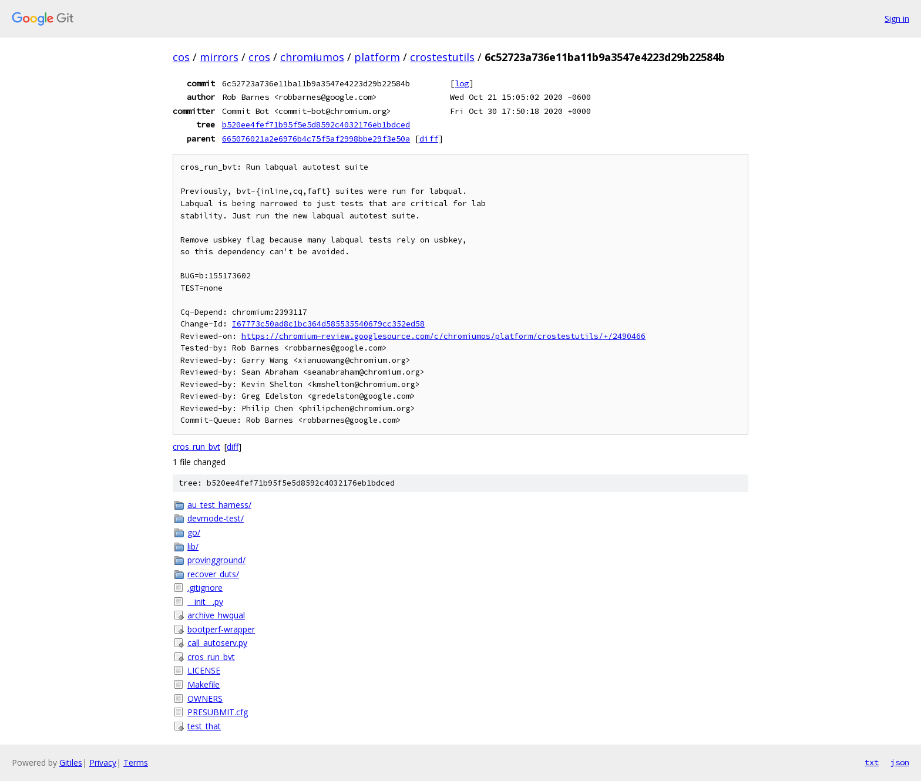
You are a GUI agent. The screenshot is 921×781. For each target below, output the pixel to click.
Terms (135, 762)
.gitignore (205, 587)
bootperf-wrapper (221, 629)
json (899, 762)
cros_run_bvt (196, 446)
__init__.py (205, 601)
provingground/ (216, 559)
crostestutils (442, 57)
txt (872, 762)
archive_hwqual (216, 615)
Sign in (897, 18)
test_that (204, 726)
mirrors (219, 57)
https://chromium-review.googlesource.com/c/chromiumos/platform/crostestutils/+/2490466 (443, 336)
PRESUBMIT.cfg (217, 712)
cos (181, 57)
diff (428, 138)
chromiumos (312, 57)
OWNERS (205, 698)
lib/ (193, 546)
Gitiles (70, 762)
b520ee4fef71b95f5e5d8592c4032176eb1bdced (316, 124)
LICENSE (203, 670)
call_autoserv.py (217, 642)
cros (259, 57)
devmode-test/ (215, 518)
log (462, 83)
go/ (193, 532)
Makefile (203, 684)
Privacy (102, 762)
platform (377, 57)
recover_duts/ (213, 574)
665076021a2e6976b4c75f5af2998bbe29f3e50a (316, 138)
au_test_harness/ (219, 504)
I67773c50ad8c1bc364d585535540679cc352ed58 (328, 324)
